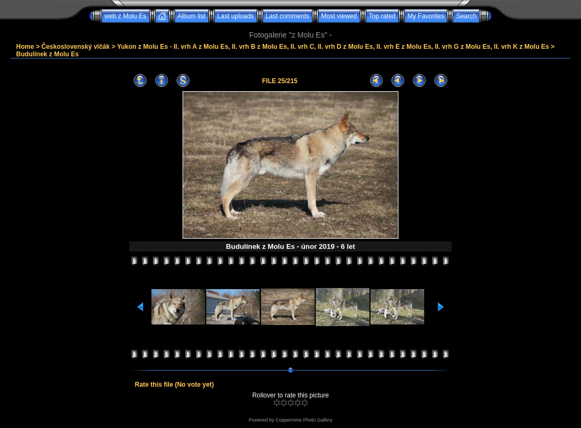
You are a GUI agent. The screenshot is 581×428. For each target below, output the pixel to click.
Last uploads (235, 16)
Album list (192, 16)
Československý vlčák (75, 46)
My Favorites (426, 16)
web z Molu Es (126, 16)
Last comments (287, 16)
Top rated (382, 16)
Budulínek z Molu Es (47, 54)
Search (466, 16)
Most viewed (339, 16)
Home (25, 46)
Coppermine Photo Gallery (303, 420)
